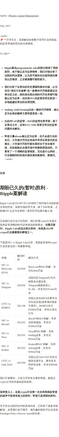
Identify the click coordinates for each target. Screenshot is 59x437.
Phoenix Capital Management (23, 15)
